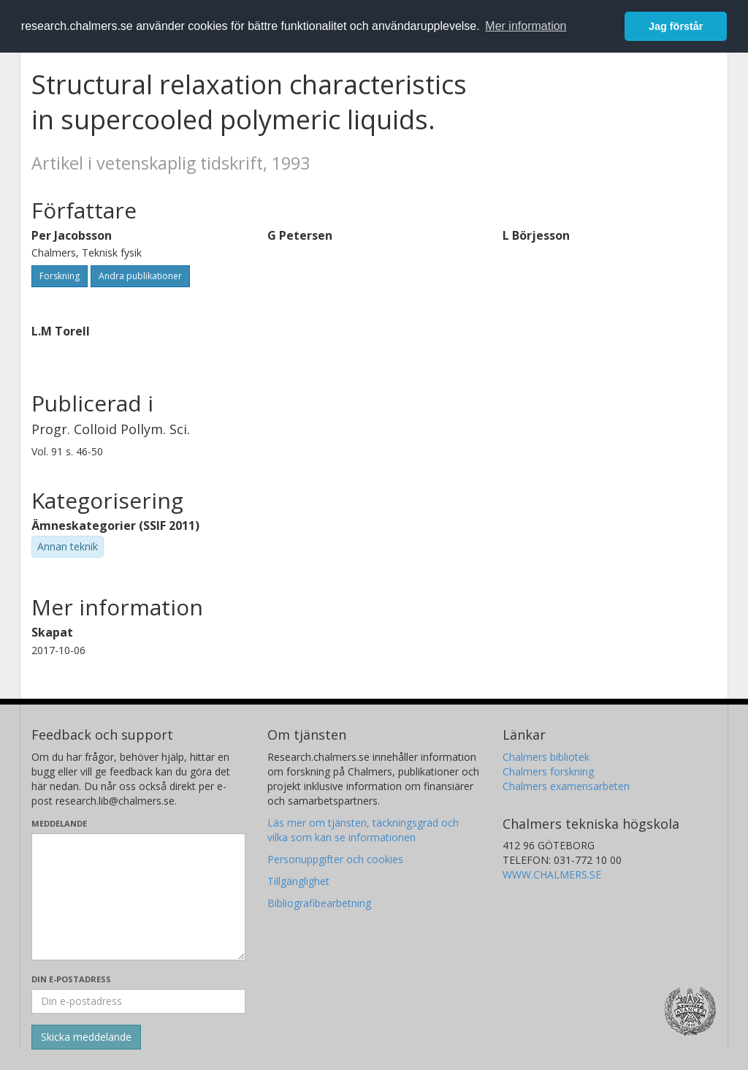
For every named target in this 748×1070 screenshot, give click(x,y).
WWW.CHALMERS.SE (552, 874)
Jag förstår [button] (676, 26)
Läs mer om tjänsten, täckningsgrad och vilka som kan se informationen (363, 830)
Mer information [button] (525, 26)
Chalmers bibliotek (546, 757)
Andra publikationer (140, 276)
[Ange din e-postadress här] (138, 1001)
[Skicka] (86, 1037)
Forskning (59, 276)
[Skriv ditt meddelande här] (138, 896)
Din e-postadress (71, 979)
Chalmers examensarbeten (566, 786)
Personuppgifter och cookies (335, 859)
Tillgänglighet (298, 881)
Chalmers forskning (548, 771)
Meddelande (59, 823)
